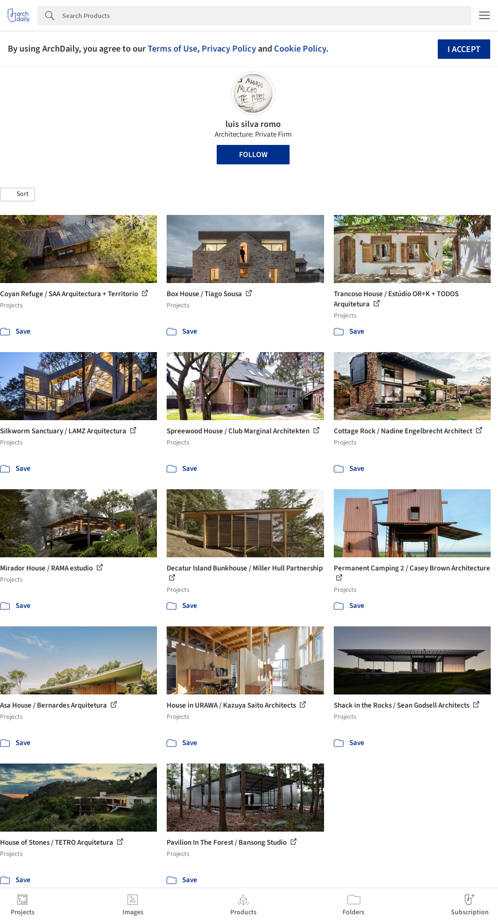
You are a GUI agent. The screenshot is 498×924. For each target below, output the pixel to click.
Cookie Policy (300, 48)
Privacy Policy (229, 48)
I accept (464, 49)
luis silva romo (253, 124)
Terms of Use (172, 48)
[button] (17, 194)
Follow (253, 154)
